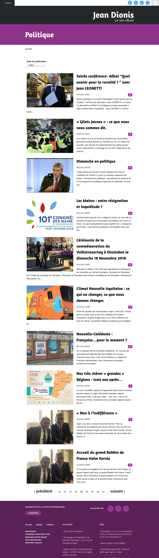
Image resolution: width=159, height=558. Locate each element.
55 (70, 491)
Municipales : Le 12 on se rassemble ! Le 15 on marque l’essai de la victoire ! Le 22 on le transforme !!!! (116, 534)
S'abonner (33, 513)
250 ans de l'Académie (73, 531)
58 (87, 491)
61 (103, 491)
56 (76, 491)
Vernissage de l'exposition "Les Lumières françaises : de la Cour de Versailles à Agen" (77, 540)
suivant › (118, 491)
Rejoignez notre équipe (36, 537)
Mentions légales (33, 543)
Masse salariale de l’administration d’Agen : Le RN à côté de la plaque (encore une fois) (77, 552)
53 (59, 491)
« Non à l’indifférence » (96, 412)
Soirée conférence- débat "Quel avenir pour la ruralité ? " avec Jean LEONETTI (103, 82)
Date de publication (36, 61)
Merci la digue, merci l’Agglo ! (113, 543)
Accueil (28, 49)
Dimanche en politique (95, 161)
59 (92, 491)
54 (65, 491)
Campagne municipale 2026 (37, 534)
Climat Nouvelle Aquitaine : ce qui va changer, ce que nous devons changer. (102, 294)
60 (98, 491)
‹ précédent (43, 491)
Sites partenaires (33, 540)
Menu (7, 3)
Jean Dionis (113, 14)
